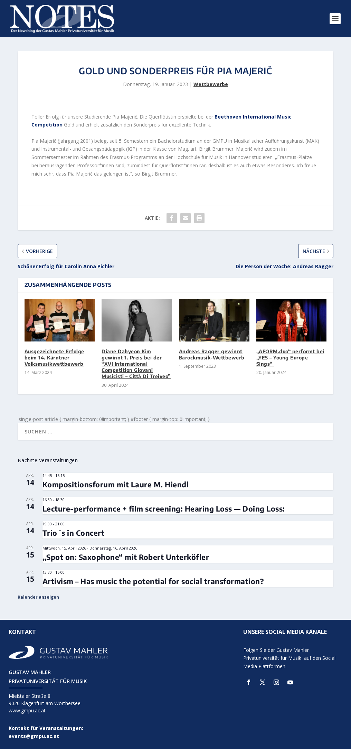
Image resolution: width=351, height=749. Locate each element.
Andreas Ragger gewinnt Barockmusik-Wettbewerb (212, 354)
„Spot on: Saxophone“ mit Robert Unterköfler (125, 557)
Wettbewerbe (210, 84)
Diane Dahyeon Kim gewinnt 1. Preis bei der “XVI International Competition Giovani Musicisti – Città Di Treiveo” (136, 364)
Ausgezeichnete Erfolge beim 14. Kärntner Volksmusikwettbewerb (54, 357)
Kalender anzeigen (38, 597)
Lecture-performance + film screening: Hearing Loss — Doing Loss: (163, 508)
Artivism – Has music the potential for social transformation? (153, 581)
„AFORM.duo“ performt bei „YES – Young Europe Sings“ (290, 357)
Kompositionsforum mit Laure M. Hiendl (115, 484)
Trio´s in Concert (73, 532)
